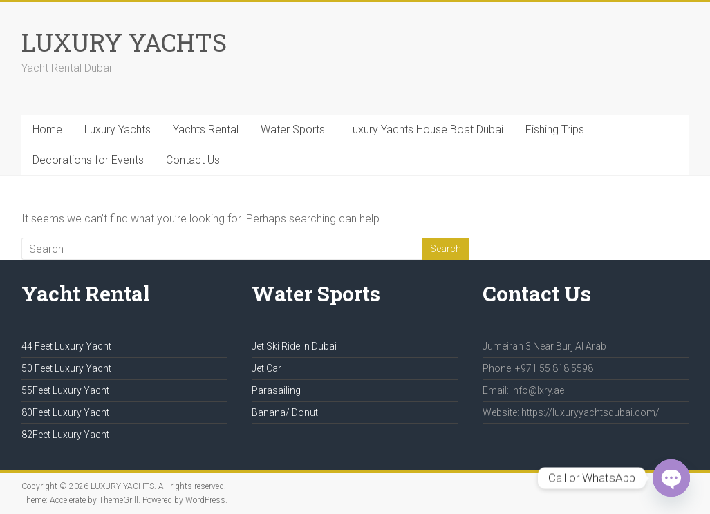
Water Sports (293, 129)
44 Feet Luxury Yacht (66, 346)
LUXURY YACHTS (124, 42)
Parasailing (276, 390)
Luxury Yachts (117, 129)
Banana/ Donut (285, 412)
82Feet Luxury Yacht (65, 434)
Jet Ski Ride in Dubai (294, 346)
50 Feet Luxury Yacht (66, 368)
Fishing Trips (554, 129)
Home (47, 129)
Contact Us (193, 159)
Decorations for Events (88, 159)
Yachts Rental (206, 129)
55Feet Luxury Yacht (65, 390)
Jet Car (266, 368)
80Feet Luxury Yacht (65, 412)
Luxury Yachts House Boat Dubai (425, 129)
